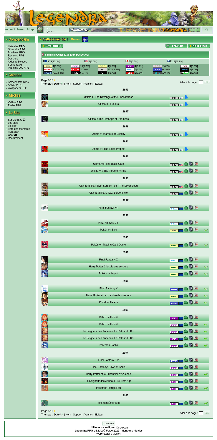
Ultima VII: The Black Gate (108, 163)
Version (88, 83)
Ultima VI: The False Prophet (108, 148)
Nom (68, 83)
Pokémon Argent (108, 273)
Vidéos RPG (15, 102)
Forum (21, 29)
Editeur (99, 83)
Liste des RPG (16, 46)
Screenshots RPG (18, 82)
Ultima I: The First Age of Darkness (108, 118)
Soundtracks (15, 64)
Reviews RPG (16, 55)
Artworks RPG (16, 85)
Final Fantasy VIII (108, 222)
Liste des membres (19, 128)
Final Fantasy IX (108, 259)
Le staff (12, 125)
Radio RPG (14, 105)
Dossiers (13, 58)
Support (77, 83)
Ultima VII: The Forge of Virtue (108, 170)
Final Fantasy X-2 (108, 360)
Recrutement (15, 138)
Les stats (13, 122)
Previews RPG (16, 52)
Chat (10, 135)
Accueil (10, 29)
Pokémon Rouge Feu (108, 387)
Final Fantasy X (108, 288)
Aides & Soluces (17, 61)
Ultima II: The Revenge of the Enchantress (108, 97)
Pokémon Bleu (108, 229)
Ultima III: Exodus (108, 103)
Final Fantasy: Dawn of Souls (108, 367)
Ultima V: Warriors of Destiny (108, 133)
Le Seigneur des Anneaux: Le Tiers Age (108, 380)
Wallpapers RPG (17, 88)
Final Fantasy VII (108, 207)
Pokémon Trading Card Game (108, 244)
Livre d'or (13, 131)
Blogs (31, 29)
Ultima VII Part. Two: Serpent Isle (108, 192)
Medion (117, 433)
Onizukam (122, 427)
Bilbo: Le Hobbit (108, 317)
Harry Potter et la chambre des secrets (108, 295)
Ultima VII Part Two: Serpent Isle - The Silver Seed (108, 185)
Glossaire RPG (16, 49)
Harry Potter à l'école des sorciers (108, 266)
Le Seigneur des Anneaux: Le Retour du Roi (108, 331)
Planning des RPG (19, 67)
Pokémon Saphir (108, 345)
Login (47, 31)
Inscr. (53, 31)
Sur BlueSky (16, 119)
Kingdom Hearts (108, 302)
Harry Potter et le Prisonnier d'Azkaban (108, 374)
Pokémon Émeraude (108, 402)
